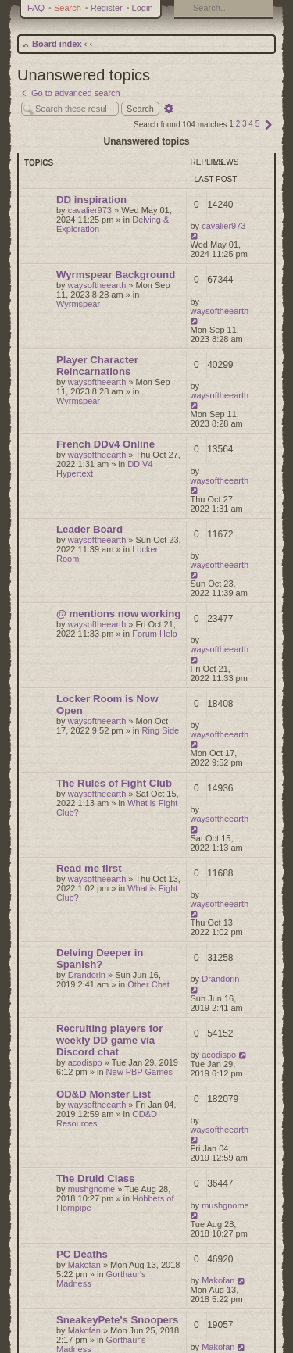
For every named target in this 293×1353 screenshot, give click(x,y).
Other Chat (148, 984)
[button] (269, 124)
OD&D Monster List (103, 1094)
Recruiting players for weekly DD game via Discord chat (109, 1040)
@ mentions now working (118, 613)
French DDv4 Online (105, 444)
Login (142, 7)
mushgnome (92, 1189)
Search (67, 7)
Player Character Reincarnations (97, 365)
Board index (57, 43)
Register (107, 7)
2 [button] (238, 124)
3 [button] (244, 124)
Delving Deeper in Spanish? (99, 958)
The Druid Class (95, 1178)
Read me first (89, 868)
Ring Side (160, 730)
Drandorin (86, 975)
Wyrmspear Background (115, 274)
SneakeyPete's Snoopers (117, 1320)
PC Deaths (82, 1254)
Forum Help (154, 633)
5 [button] (257, 124)
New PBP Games (139, 1071)
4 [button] (250, 124)
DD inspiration (91, 199)
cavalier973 (90, 210)
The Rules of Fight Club (114, 783)
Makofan (84, 1264)
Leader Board (89, 529)
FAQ (36, 7)
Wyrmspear (78, 304)
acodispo (85, 1062)
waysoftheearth (97, 285)
